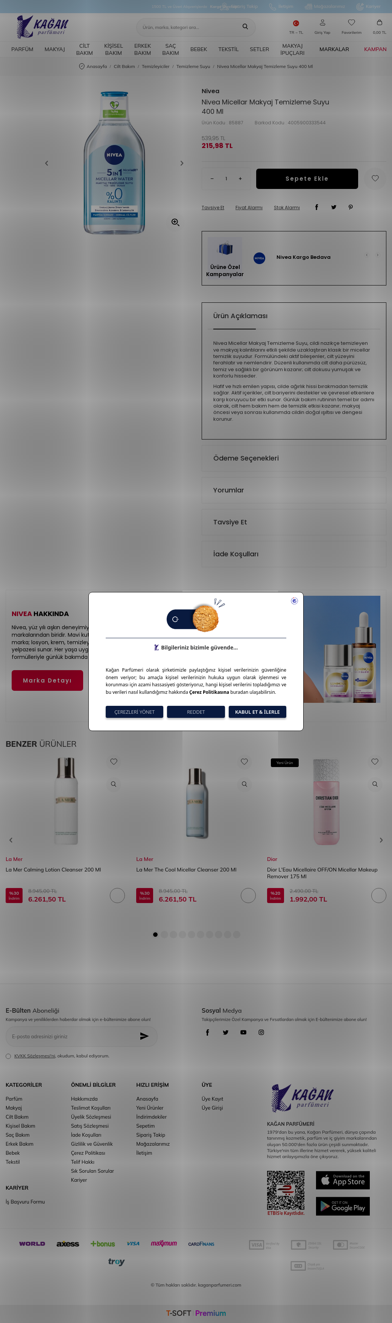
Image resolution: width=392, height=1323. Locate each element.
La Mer (14, 859)
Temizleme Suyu (193, 66)
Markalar (334, 49)
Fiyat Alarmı (249, 208)
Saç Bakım (170, 49)
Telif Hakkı (82, 1162)
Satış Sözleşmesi (90, 1126)
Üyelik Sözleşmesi (91, 1117)
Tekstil (229, 49)
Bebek (198, 49)
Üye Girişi (212, 1108)
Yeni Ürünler (149, 1108)
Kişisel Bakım (113, 49)
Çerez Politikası (88, 1153)
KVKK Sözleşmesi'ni (34, 1056)
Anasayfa (93, 66)
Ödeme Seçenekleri (246, 458)
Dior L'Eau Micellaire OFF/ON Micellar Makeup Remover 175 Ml (322, 873)
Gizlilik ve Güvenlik (92, 1144)
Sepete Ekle (307, 179)
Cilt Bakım (84, 49)
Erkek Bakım (142, 49)
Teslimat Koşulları (91, 1108)
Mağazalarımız (325, 7)
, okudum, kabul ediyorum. (57, 1056)
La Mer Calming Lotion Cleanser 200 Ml (53, 869)
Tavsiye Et (213, 208)
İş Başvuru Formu (25, 1202)
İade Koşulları (235, 554)
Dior (272, 859)
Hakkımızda (84, 1099)
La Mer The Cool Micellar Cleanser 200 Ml (186, 869)
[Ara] (245, 27)
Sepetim (145, 1126)
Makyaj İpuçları (292, 49)
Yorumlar (228, 490)
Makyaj (54, 49)
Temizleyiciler (156, 66)
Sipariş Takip (239, 6)
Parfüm (22, 49)
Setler (259, 49)
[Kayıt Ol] (146, 1036)
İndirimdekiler (151, 1117)
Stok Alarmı (287, 208)
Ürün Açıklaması (240, 315)
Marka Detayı (47, 680)
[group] (114, 163)
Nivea (210, 91)
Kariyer (368, 7)
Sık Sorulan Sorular (92, 1171)
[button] (49, 163)
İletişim (281, 7)
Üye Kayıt (212, 1099)
